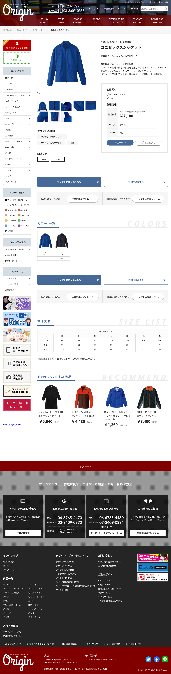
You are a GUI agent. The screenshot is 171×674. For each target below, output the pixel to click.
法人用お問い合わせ (107, 565)
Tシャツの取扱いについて (67, 581)
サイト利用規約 (113, 644)
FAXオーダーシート (13, 260)
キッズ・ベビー (11, 112)
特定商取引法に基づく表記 (41, 644)
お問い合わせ (10, 290)
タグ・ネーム (10, 181)
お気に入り (95, 8)
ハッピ (8, 153)
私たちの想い (9, 561)
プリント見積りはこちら (69, 181)
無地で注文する (136, 181)
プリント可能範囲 (64, 577)
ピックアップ (10, 555)
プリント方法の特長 (65, 569)
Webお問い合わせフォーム (110, 561)
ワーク (43, 159)
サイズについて (105, 580)
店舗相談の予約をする (148, 532)
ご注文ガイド (10, 278)
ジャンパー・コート (37, 30)
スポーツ (58, 159)
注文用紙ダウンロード (83, 198)
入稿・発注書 (10, 625)
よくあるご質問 (11, 284)
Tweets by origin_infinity (12, 424)
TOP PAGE (7, 30)
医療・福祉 (10, 147)
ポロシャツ (10, 89)
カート (136, 8)
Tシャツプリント (10, 565)
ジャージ (9, 164)
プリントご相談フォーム (148, 198)
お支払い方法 (104, 584)
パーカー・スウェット (14, 95)
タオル (8, 130)
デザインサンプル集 (65, 561)
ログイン (123, 8)
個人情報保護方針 (70, 644)
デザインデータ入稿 (12, 631)
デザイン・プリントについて (72, 555)
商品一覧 (20, 30)
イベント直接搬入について (110, 600)
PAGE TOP (85, 467)
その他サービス (105, 596)
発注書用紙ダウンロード (14, 635)
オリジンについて (13, 644)
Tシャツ (8, 83)
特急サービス (104, 592)
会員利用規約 (134, 644)
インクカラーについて (66, 573)
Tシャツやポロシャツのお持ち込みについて (75, 585)
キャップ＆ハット (12, 124)
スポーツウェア (11, 101)
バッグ (8, 118)
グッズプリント (10, 569)
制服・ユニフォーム (13, 141)
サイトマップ (92, 644)
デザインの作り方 (64, 565)
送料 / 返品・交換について (110, 588)
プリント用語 (62, 589)
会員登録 (110, 8)
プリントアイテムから (14, 249)
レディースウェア (12, 106)
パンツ (8, 170)
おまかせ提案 (10, 255)
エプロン (9, 135)
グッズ (8, 176)
